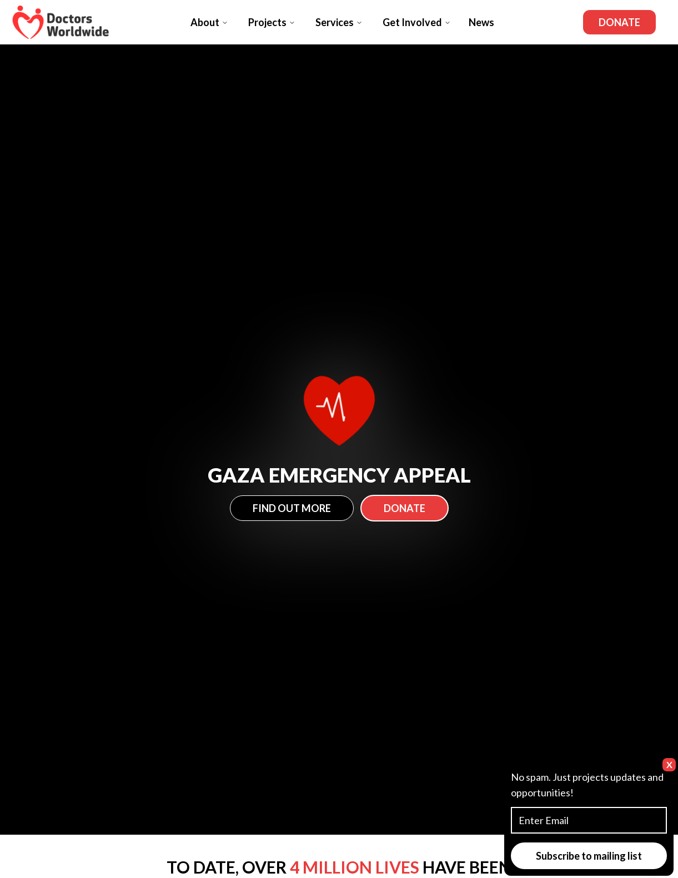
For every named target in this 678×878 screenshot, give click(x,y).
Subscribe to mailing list (589, 856)
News (481, 22)
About (209, 22)
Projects (271, 22)
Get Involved (417, 22)
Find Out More (292, 508)
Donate (619, 22)
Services (339, 22)
